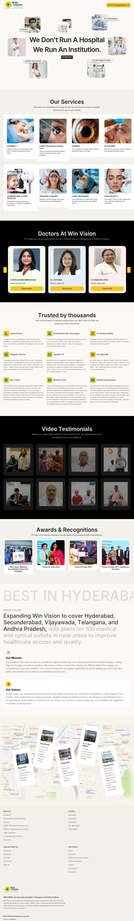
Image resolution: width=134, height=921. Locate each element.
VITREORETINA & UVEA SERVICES (17, 197)
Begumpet (72, 815)
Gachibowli (72, 819)
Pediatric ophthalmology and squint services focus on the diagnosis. (51, 200)
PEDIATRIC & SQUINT (48, 196)
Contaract (7, 815)
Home (70, 851)
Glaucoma (7, 840)
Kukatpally (72, 822)
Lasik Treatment (9, 833)
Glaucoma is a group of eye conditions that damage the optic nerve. (117, 150)
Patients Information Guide (78, 858)
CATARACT (12, 146)
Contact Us (7, 861)
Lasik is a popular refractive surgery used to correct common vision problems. (51, 153)
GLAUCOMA (109, 146)
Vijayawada (72, 829)
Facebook (7, 854)
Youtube (6, 858)
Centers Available (74, 861)
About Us (71, 854)
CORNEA (76, 146)
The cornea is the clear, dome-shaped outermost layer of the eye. (85, 150)
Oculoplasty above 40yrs (12, 836)
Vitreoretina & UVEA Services (14, 819)
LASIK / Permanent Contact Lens (51, 147)
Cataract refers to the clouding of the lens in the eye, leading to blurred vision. (20, 151)
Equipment (72, 872)
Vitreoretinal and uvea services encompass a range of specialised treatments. (19, 203)
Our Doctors (72, 868)
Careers (71, 865)
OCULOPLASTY (111, 196)
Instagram (7, 851)
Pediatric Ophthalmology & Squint (16, 829)
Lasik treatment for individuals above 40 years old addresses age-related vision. (84, 201)
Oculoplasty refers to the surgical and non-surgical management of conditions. (117, 201)
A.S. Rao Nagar (74, 826)
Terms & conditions (9, 919)
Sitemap (6, 865)
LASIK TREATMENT (80, 196)
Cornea (6, 822)
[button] (5, 270)
